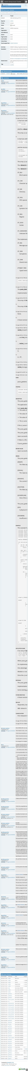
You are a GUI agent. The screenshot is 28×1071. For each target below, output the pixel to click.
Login (3, 6)
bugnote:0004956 (11, 817)
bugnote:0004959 (11, 862)
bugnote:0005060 (11, 959)
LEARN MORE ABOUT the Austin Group (13, 6)
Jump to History (13, 12)
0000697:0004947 (19, 874)
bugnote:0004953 (11, 809)
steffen (11, 21)
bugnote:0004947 (11, 113)
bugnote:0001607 (11, 83)
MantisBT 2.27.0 (10, 1062)
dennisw (4, 896)
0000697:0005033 (20, 930)
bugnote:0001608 (11, 91)
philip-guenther (5, 799)
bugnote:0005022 (11, 899)
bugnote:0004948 (11, 730)
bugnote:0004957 (11, 825)
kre (3, 744)
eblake (9, 991)
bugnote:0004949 (11, 747)
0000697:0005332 (14, 43)
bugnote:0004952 (11, 801)
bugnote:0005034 (11, 933)
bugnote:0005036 (11, 951)
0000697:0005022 (20, 904)
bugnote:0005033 (11, 925)
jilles (3, 80)
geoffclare (4, 103)
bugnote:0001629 (11, 105)
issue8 (12, 64)
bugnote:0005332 (11, 967)
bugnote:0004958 (11, 834)
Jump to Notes (5, 12)
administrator (7, 1065)
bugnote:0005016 (11, 877)
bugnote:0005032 (11, 918)
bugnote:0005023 (11, 907)
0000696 (8, 73)
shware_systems (5, 728)
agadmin (9, 1058)
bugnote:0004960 (11, 869)
